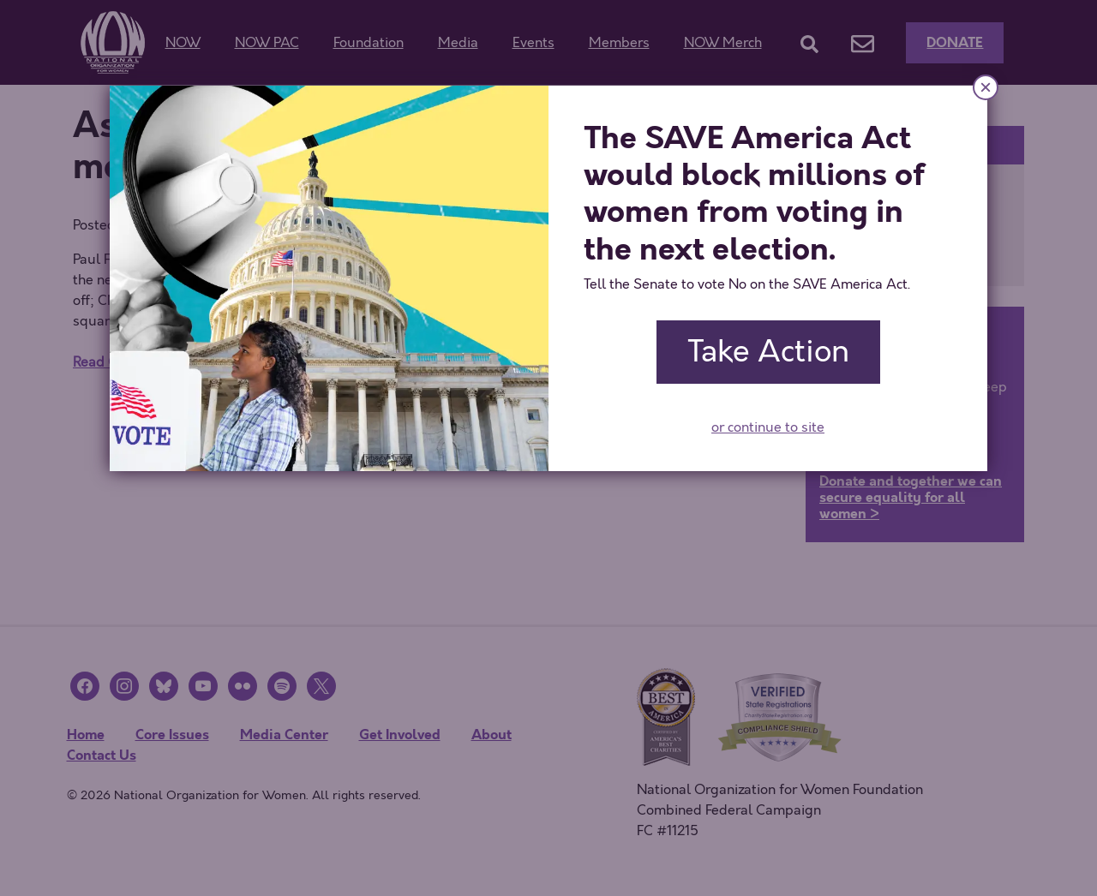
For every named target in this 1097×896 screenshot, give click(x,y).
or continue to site (767, 427)
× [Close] (986, 87)
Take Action (768, 352)
